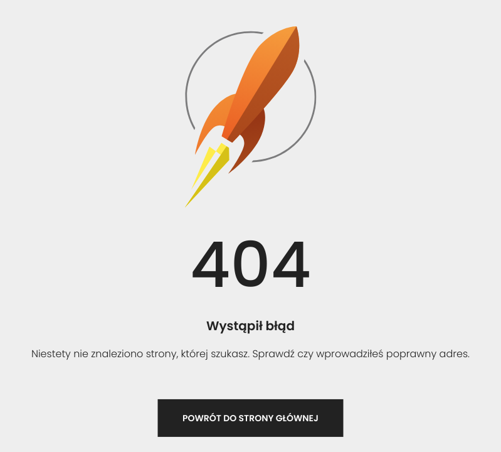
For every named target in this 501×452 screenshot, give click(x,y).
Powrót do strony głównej (250, 418)
